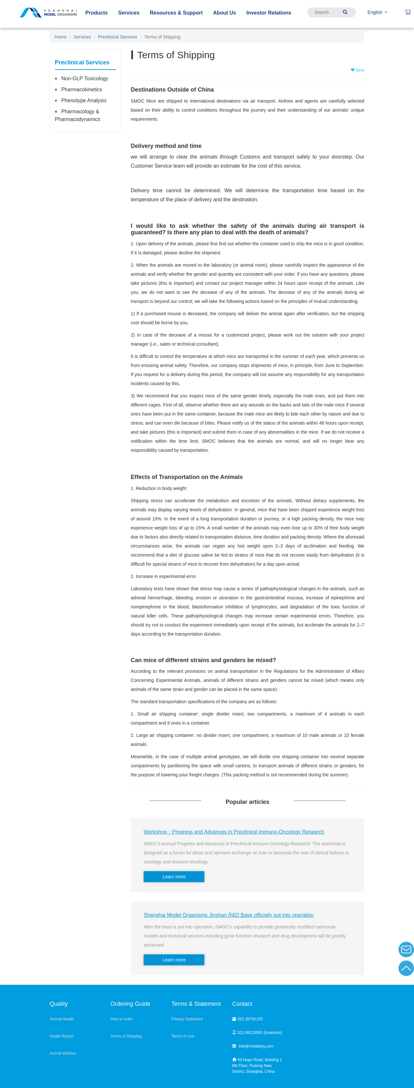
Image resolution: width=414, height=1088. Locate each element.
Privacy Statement (187, 1019)
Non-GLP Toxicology (84, 78)
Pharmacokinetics (81, 89)
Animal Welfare (63, 1053)
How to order (122, 1019)
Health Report (62, 1036)
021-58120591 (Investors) (257, 1032)
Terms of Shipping (126, 1036)
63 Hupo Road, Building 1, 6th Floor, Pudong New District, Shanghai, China (257, 1066)
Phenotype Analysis (83, 100)
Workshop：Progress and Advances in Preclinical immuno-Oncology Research (234, 832)
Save (358, 70)
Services (82, 36)
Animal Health (62, 1019)
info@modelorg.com (253, 1046)
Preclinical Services (117, 36)
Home (61, 36)
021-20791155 (247, 1019)
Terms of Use (182, 1036)
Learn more (174, 876)
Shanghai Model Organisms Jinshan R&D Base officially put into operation (228, 915)
